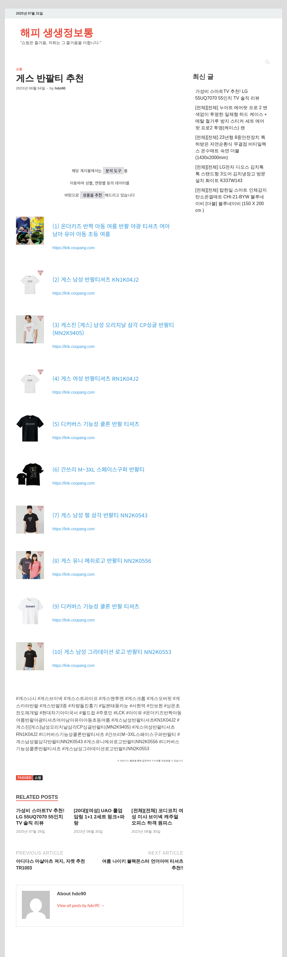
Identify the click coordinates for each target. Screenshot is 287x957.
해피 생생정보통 (56, 32)
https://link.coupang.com (73, 247)
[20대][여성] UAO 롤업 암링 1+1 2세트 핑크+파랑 (99, 817)
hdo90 (60, 88)
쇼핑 (19, 69)
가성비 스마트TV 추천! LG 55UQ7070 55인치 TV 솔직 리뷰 (40, 817)
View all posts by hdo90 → (81, 905)
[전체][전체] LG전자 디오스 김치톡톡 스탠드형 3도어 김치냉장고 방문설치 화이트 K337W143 (230, 174)
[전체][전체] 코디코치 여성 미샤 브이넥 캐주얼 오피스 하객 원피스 (157, 817)
